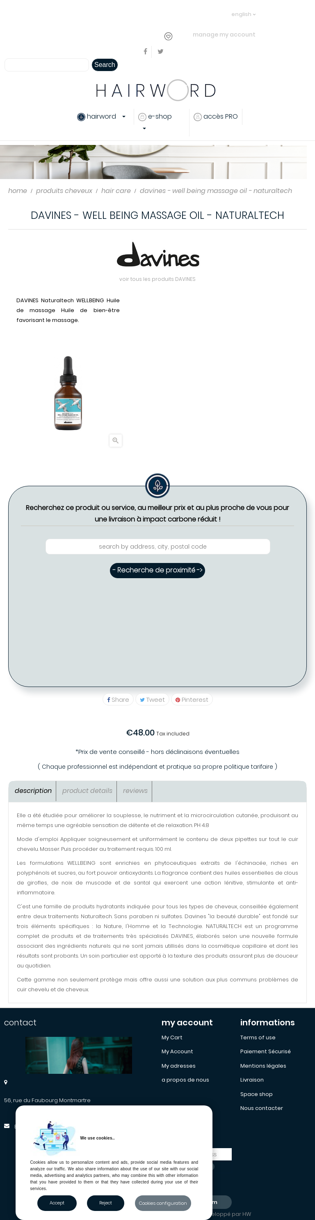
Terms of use (258, 1037)
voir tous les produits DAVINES (157, 279)
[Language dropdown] (243, 10)
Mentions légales (263, 1066)
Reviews (135, 790)
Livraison (252, 1080)
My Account (177, 1051)
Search (104, 64)
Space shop (256, 1094)
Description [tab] (33, 790)
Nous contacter (261, 1108)
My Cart (172, 1037)
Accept (57, 1202)
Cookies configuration (163, 1203)
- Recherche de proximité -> (157, 570)
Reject (105, 1202)
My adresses (179, 1066)
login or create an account (118, 14)
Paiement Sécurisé (265, 1051)
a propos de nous (185, 1080)
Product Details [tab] (87, 790)
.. (155, 14)
